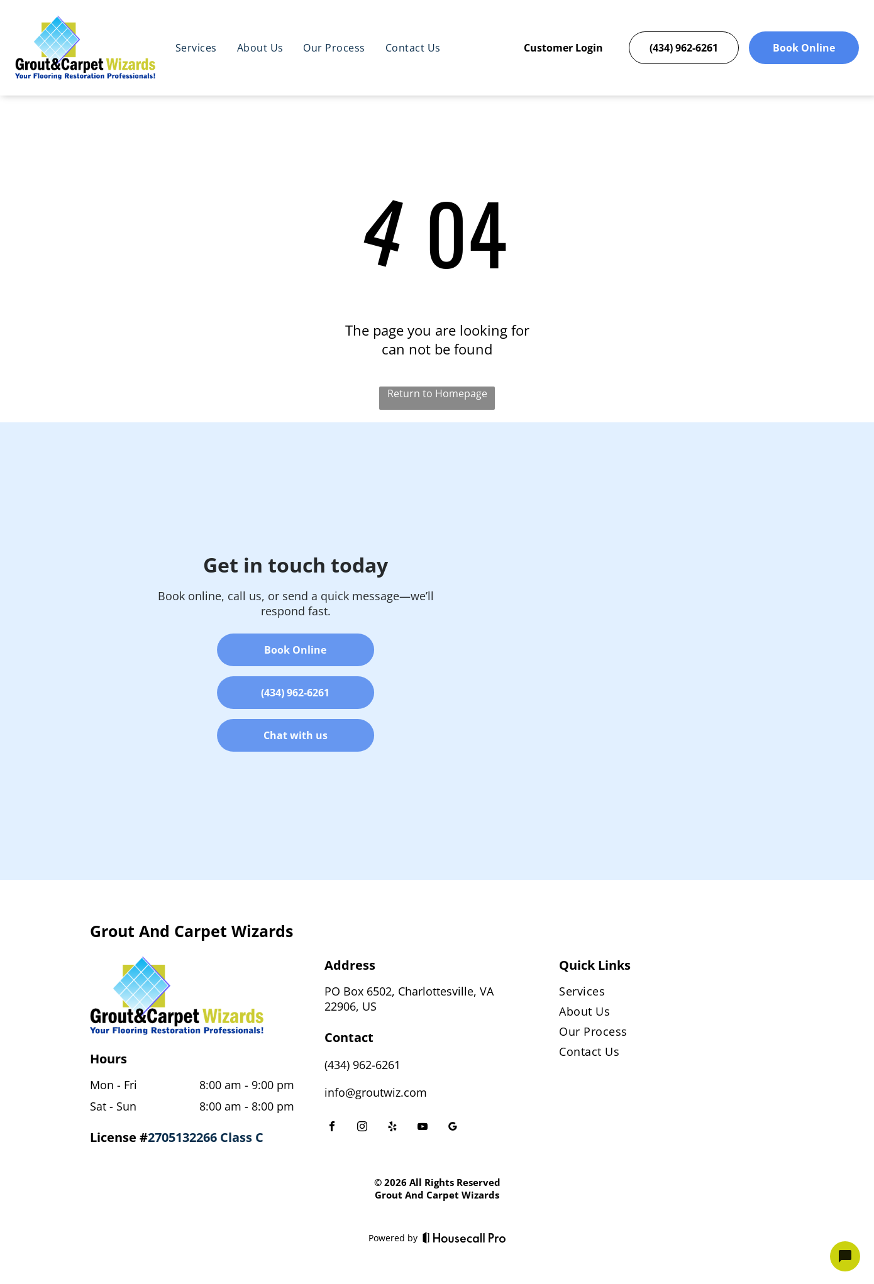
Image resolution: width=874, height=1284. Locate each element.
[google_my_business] (452, 1128)
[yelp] (392, 1128)
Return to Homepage (437, 393)
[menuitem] (196, 48)
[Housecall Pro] (464, 1237)
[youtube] (422, 1128)
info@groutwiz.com (375, 1092)
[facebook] (332, 1128)
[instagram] (362, 1128)
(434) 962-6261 (362, 1064)
